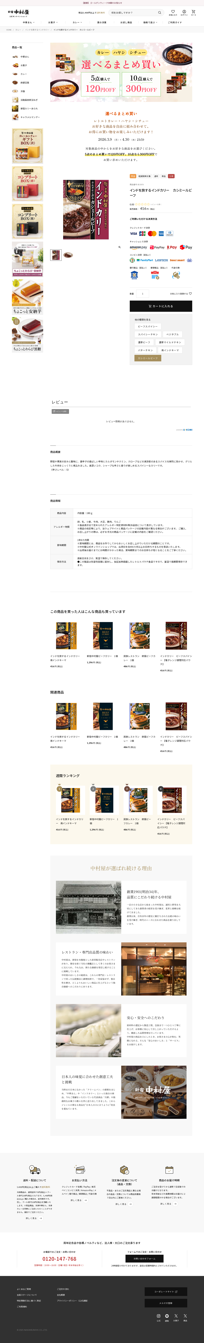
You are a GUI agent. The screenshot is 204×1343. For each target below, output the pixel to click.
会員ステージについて (27, 1294)
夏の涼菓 (102, 22)
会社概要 (61, 1294)
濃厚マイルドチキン (170, 342)
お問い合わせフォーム (144, 1258)
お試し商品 (126, 22)
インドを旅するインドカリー (37, 29)
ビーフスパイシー (148, 326)
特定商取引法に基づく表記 (29, 1300)
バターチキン (145, 350)
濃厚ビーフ (144, 342)
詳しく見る (35, 1218)
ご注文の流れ (63, 1289)
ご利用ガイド (175, 22)
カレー (18, 29)
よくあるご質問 (24, 1289)
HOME (9, 29)
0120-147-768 (59, 1258)
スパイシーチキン (148, 334)
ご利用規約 (22, 1306)
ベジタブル (172, 334)
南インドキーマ (170, 350)
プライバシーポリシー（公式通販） (73, 1300)
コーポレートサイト (164, 1291)
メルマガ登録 (165, 1303)
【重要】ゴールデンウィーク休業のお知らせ (102, 2)
